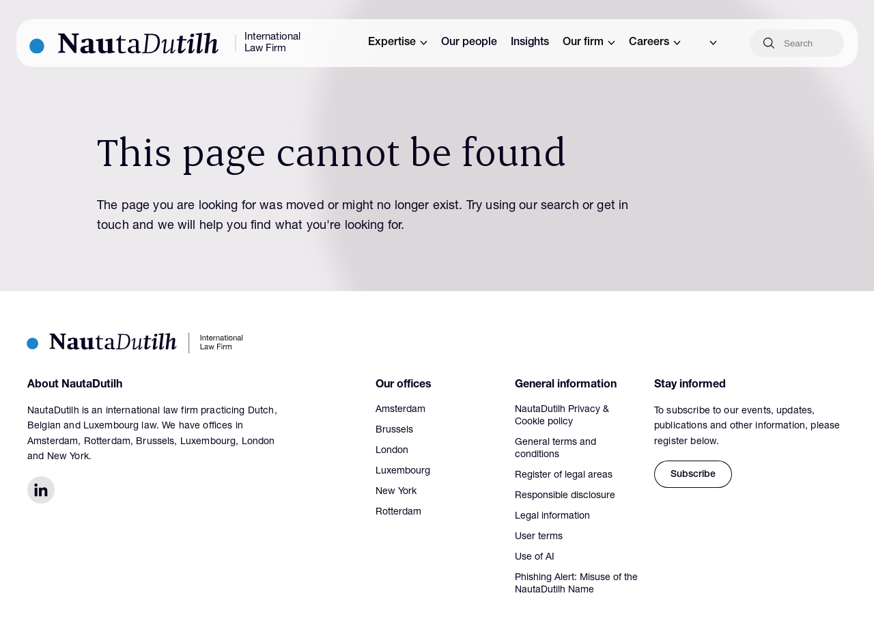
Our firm (589, 43)
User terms (539, 537)
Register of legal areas (563, 475)
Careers (655, 43)
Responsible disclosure (565, 496)
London (392, 451)
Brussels (394, 430)
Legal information (552, 516)
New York (396, 492)
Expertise (397, 43)
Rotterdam (398, 512)
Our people (469, 43)
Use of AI (534, 557)
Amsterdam (400, 410)
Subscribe (693, 475)
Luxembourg (403, 471)
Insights (530, 43)
